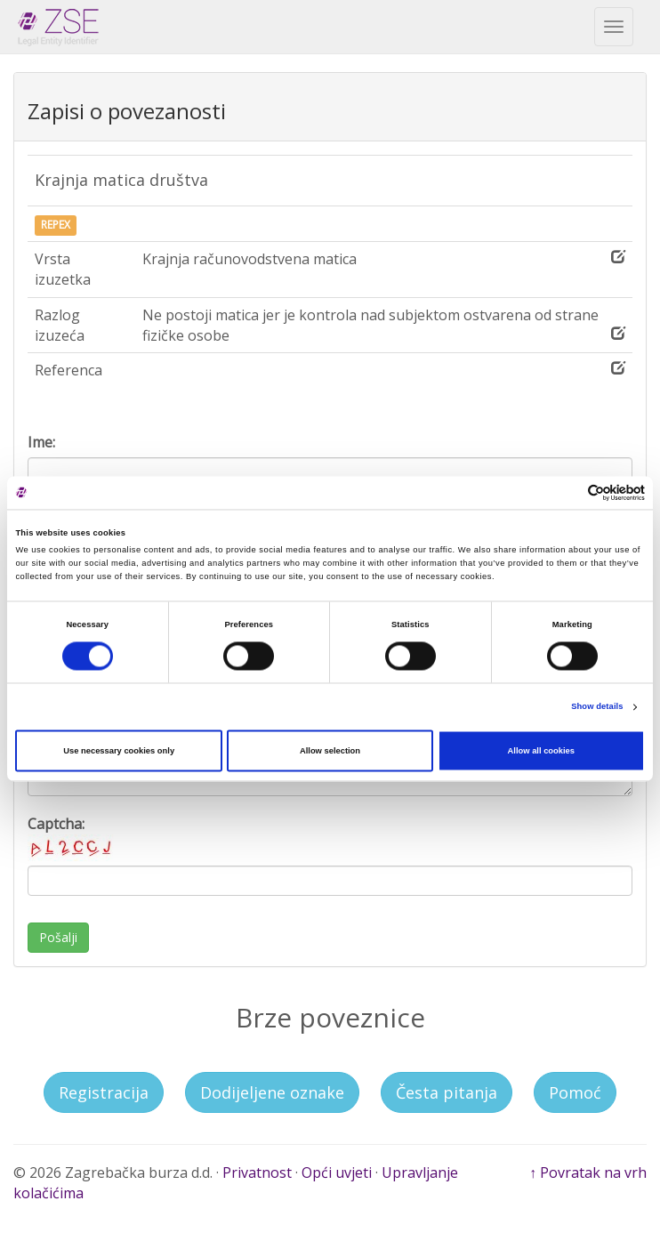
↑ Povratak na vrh (588, 1172)
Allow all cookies (541, 750)
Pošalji (58, 937)
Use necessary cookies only (118, 750)
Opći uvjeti (337, 1172)
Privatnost (257, 1172)
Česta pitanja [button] (446, 1092)
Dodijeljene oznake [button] (272, 1092)
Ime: (41, 442)
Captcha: (72, 837)
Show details (597, 707)
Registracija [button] (104, 1092)
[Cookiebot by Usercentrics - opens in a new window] (567, 492)
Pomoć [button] (575, 1092)
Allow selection (330, 750)
